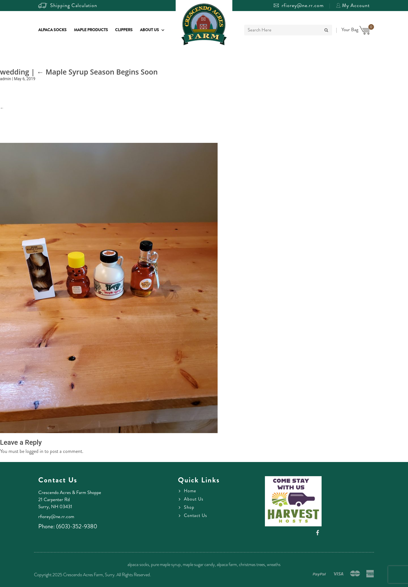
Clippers (124, 30)
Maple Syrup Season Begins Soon (97, 72)
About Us (149, 30)
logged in (34, 451)
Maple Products (91, 30)
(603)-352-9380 (76, 526)
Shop (189, 507)
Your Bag (355, 29)
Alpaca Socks (52, 30)
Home (190, 491)
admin (5, 79)
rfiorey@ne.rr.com (299, 5)
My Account (353, 5)
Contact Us (195, 516)
